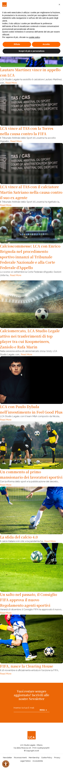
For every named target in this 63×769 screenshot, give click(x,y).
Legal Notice (25, 761)
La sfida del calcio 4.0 (19, 536)
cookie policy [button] (34, 37)
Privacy (57, 757)
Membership (34, 757)
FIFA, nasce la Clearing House (26, 666)
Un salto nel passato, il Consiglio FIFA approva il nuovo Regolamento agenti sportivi (28, 600)
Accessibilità (37, 761)
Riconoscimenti (20, 757)
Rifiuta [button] (17, 44)
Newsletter (7, 757)
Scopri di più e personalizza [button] (31, 51)
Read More (11, 82)
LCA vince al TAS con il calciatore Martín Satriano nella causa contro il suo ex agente (31, 192)
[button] (59, 4)
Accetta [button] (46, 44)
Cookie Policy (46, 757)
